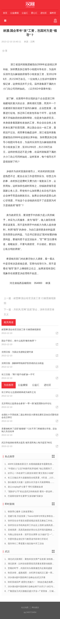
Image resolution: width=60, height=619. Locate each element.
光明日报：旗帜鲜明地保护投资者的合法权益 (23, 363)
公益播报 (14, 13)
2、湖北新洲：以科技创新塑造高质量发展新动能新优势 (30, 563)
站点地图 (24, 607)
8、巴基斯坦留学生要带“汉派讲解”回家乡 (24, 496)
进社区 (43, 13)
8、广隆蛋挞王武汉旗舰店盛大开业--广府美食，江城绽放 (31, 591)
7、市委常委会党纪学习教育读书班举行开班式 (26, 539)
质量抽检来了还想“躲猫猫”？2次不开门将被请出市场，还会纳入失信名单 (29, 430)
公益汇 (25, 13)
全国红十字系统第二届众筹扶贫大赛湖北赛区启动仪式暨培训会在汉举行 (30, 416)
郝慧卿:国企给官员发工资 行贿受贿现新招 (21, 329)
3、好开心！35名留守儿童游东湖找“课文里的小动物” (29, 473)
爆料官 (53, 13)
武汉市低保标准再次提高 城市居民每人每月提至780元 (27, 442)
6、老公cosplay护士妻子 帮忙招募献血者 (24, 487)
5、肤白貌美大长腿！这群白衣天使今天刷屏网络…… (29, 482)
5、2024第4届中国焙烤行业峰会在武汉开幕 (25, 577)
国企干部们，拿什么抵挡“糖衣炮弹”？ (19, 340)
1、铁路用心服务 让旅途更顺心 (19, 511)
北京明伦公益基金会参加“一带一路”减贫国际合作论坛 (26, 403)
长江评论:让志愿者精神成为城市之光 (19, 392)
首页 (5, 13)
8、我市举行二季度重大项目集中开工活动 (24, 543)
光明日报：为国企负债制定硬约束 (17, 352)
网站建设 (35, 607)
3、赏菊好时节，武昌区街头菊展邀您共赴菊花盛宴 (28, 568)
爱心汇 (34, 13)
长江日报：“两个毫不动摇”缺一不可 (18, 374)
